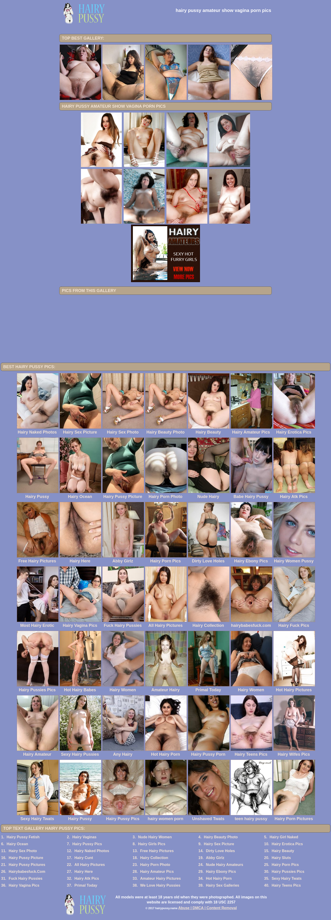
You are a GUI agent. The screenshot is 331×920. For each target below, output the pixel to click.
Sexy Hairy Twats (287, 878)
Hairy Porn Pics (285, 865)
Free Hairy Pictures (157, 851)
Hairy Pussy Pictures (27, 865)
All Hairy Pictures (89, 865)
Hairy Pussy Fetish (23, 837)
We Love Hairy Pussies (160, 885)
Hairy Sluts (281, 858)
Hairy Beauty (283, 851)
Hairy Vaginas (84, 837)
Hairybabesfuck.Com (27, 872)
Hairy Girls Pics (151, 844)
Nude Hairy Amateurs (224, 865)
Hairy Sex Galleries (222, 885)
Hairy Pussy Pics (87, 844)
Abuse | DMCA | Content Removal (207, 908)
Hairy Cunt (83, 858)
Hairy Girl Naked (284, 837)
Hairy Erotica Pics (287, 844)
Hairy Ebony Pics (221, 872)
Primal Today (85, 885)
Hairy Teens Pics (286, 885)
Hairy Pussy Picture (26, 858)
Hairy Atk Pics (86, 878)
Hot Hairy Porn (219, 878)
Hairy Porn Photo (155, 865)
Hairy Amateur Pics (157, 872)
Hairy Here (83, 872)
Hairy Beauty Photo (221, 837)
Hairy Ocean (17, 844)
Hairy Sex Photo (23, 851)
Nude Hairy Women (155, 837)
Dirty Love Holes (220, 851)
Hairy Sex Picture (219, 844)
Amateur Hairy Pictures (160, 878)
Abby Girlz (215, 858)
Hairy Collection (154, 858)
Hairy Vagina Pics (24, 885)
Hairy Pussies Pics (288, 872)
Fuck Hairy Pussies (26, 878)
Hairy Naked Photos (91, 851)
